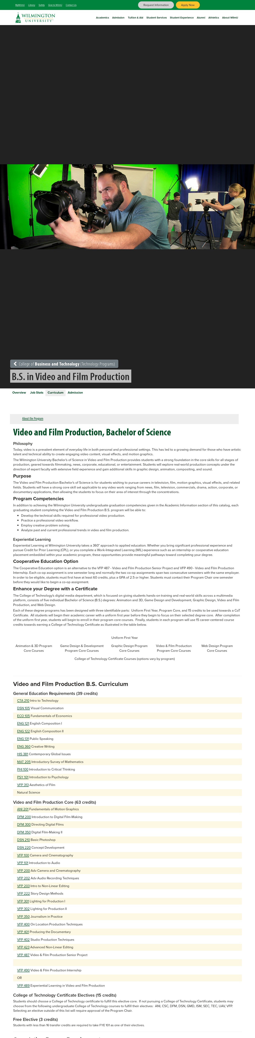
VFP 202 (23, 881)
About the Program (32, 422)
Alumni (201, 17)
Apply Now (188, 5)
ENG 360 (23, 750)
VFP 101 (22, 866)
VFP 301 (23, 904)
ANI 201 (22, 812)
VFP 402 (23, 943)
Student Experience (182, 17)
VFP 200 (23, 874)
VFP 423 (23, 950)
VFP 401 (23, 935)
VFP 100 (23, 858)
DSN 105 (23, 711)
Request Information (156, 5)
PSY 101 (22, 780)
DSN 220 (24, 851)
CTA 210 (23, 704)
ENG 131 (23, 742)
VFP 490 (23, 973)
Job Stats (47, 394)
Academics (102, 17)
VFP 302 (23, 912)
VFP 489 (23, 989)
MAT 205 (24, 765)
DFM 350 (24, 835)
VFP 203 (23, 889)
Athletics (213, 17)
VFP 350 (23, 920)
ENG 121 (23, 727)
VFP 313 (23, 788)
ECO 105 (23, 719)
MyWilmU (20, 5)
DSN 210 (23, 843)
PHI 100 (22, 773)
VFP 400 (23, 927)
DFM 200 (24, 820)
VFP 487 (23, 958)
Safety (42, 5)
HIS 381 (22, 757)
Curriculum (73, 394)
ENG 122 (23, 734)
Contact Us (71, 5)
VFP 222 (23, 897)
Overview (22, 394)
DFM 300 (24, 828)
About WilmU (230, 17)
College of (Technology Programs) (64, 364)
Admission (118, 17)
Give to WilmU (55, 5)
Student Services (156, 17)
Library (31, 5)
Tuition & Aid (135, 17)
